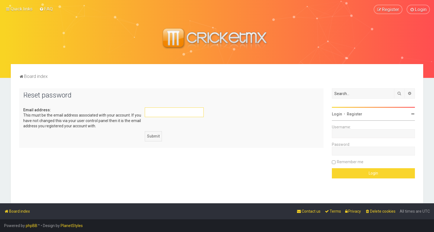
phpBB (31, 225)
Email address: (37, 109)
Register (354, 114)
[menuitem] (46, 9)
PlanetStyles (72, 225)
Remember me (350, 161)
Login (337, 114)
